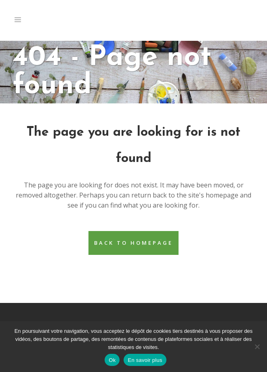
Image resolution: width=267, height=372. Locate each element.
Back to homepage (133, 242)
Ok (112, 360)
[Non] (257, 347)
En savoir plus (145, 360)
